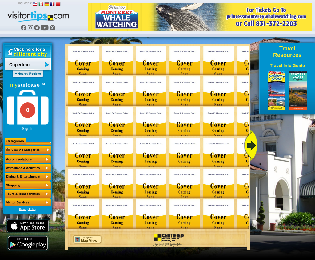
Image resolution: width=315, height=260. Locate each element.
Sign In (27, 128)
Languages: (24, 3)
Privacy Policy (27, 209)
